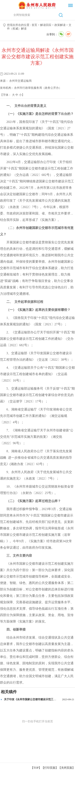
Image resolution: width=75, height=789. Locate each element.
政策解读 (60, 25)
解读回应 (45, 25)
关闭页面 (66, 767)
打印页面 (49, 767)
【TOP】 (36, 767)
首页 (34, 25)
